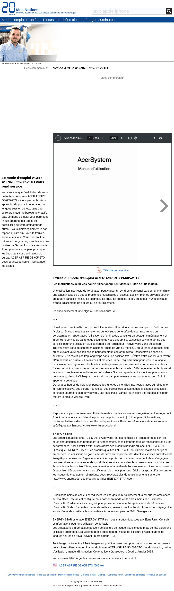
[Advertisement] (112, 104)
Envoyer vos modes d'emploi (21, 574)
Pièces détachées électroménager (70, 20)
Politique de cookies (156, 574)
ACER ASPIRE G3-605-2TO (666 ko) (81, 565)
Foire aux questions (46, 574)
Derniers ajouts (88, 574)
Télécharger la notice (115, 270)
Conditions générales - (136, 574)
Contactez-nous (115, 574)
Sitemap (102, 574)
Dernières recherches (68, 574)
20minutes (106, 20)
